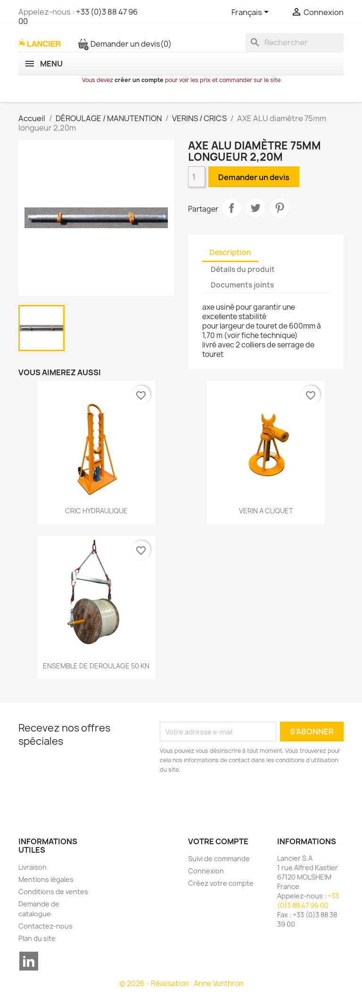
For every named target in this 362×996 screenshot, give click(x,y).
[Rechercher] (295, 42)
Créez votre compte (221, 883)
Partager (231, 207)
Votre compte (218, 841)
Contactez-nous (45, 926)
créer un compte (139, 80)
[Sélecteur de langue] (251, 12)
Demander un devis (124, 44)
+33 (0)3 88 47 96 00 (78, 16)
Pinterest (279, 207)
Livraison (32, 867)
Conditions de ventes (53, 891)
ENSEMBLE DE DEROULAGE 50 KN (96, 665)
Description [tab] (230, 252)
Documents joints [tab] (242, 285)
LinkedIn (28, 961)
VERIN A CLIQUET (266, 510)
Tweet (255, 207)
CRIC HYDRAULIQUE (96, 510)
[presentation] (238, 800)
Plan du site (37, 938)
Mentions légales (46, 879)
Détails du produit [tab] (243, 269)
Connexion (206, 870)
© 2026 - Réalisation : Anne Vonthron (181, 983)
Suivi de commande (219, 858)
